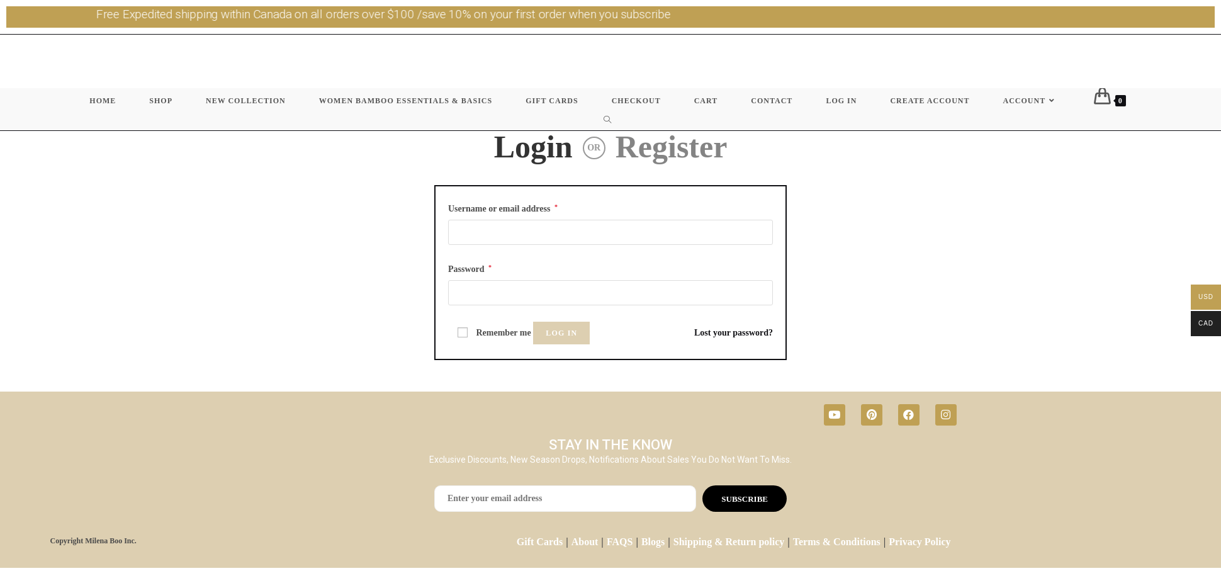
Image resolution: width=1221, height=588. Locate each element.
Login (533, 146)
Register (672, 146)
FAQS (620, 541)
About (585, 541)
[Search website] (610, 120)
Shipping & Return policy (728, 541)
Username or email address (503, 208)
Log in (561, 333)
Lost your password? (733, 332)
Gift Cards (540, 541)
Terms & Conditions (837, 541)
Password (470, 269)
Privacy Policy (919, 541)
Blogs (653, 541)
